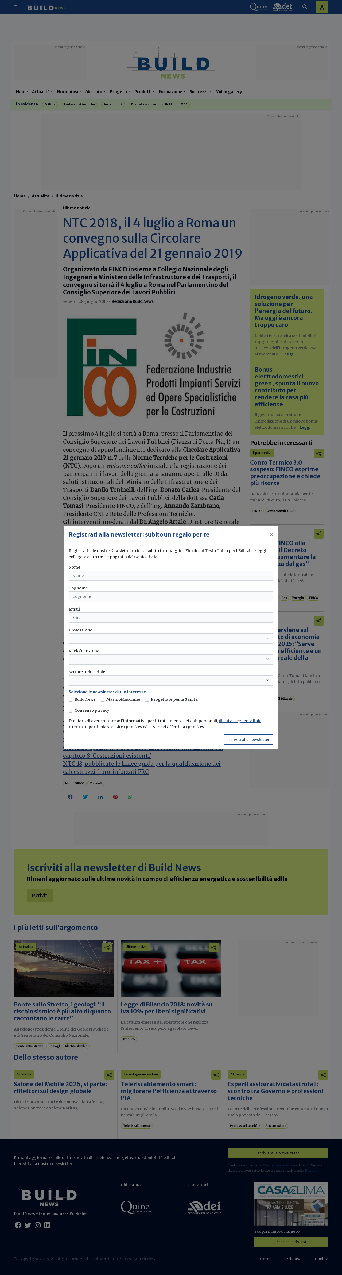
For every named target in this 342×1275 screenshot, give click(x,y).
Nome (74, 567)
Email (74, 609)
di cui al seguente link (240, 720)
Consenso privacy (92, 710)
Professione (80, 630)
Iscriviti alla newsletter (248, 739)
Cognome (78, 588)
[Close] (271, 535)
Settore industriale (87, 671)
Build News (85, 699)
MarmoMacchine (123, 699)
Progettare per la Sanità (174, 699)
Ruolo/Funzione (84, 651)
